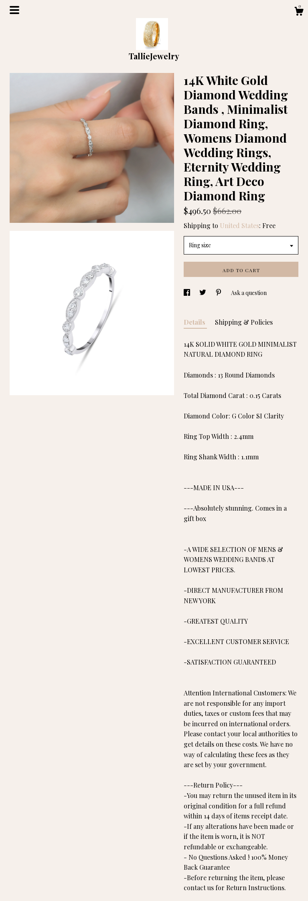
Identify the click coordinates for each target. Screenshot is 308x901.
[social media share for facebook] (187, 293)
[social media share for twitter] (203, 293)
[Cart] (298, 12)
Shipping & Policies (244, 322)
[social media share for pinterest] (219, 293)
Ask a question (249, 293)
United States (239, 225)
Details (195, 322)
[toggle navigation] (14, 10)
